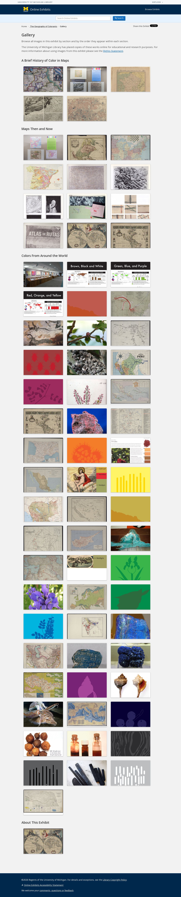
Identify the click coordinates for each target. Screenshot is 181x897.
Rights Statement (113, 51)
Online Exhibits (40, 9)
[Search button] (119, 18)
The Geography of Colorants (43, 26)
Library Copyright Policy (115, 879)
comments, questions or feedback (57, 890)
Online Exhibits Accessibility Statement (43, 885)
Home (24, 26)
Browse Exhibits (152, 9)
